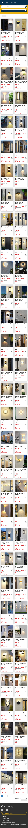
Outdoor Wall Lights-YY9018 (20, 761)
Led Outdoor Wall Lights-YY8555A (5, 251)
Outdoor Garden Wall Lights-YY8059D (6, 445)
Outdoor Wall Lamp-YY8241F (6, 567)
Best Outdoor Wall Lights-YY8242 (20, 33)
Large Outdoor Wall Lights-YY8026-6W (20, 130)
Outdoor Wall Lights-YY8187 (20, 712)
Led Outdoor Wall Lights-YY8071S (5, 179)
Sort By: (4, 16)
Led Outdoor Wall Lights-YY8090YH (19, 179)
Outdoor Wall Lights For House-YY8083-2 (20, 615)
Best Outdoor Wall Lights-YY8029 (6, 33)
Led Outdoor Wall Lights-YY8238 (19, 227)
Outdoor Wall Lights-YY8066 (20, 639)
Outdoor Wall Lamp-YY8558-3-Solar (20, 567)
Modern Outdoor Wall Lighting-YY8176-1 (20, 348)
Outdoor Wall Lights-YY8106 (20, 688)
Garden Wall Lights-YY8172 (20, 106)
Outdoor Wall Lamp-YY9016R (6, 591)
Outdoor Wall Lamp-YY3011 (20, 494)
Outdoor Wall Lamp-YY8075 (20, 518)
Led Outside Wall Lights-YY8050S (5, 276)
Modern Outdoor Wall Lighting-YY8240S (20, 373)
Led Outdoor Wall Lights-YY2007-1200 (20, 154)
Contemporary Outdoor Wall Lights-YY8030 (6, 58)
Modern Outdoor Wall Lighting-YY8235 (6, 373)
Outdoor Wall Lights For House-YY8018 (6, 615)
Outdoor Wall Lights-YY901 (6, 761)
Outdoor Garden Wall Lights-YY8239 (6, 470)
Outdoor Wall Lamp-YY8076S (6, 542)
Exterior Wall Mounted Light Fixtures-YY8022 (21, 57)
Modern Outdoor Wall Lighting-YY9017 (20, 421)
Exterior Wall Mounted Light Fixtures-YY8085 (7, 81)
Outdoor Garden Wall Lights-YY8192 (20, 445)
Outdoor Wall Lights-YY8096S (20, 664)
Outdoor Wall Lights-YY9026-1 (20, 785)
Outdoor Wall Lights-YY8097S (6, 688)
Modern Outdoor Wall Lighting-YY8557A (20, 397)
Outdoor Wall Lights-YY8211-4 (6, 737)
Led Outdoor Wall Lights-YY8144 (5, 203)
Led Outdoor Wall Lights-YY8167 (19, 203)
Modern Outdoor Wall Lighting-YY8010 (6, 324)
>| (8, 796)
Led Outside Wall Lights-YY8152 (5, 300)
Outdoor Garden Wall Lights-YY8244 (20, 470)
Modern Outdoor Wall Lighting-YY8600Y (6, 421)
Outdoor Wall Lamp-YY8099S (20, 542)
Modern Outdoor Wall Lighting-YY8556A (6, 397)
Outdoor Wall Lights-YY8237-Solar (20, 737)
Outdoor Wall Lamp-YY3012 (6, 518)
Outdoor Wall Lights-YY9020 (6, 785)
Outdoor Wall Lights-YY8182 (6, 712)
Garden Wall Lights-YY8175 (6, 130)
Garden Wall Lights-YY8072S (6, 106)
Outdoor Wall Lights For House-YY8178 (6, 639)
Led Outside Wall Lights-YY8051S (19, 276)
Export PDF (24, 800)
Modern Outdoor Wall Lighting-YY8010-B (20, 324)
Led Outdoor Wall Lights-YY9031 (19, 251)
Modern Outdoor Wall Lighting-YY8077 (6, 348)
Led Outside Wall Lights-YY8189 (19, 300)
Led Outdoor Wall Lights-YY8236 (5, 227)
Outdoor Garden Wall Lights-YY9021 (6, 494)
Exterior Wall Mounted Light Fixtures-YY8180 (21, 81)
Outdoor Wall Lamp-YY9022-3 (20, 591)
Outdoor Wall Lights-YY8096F (6, 664)
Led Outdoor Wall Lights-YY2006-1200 (6, 154)
